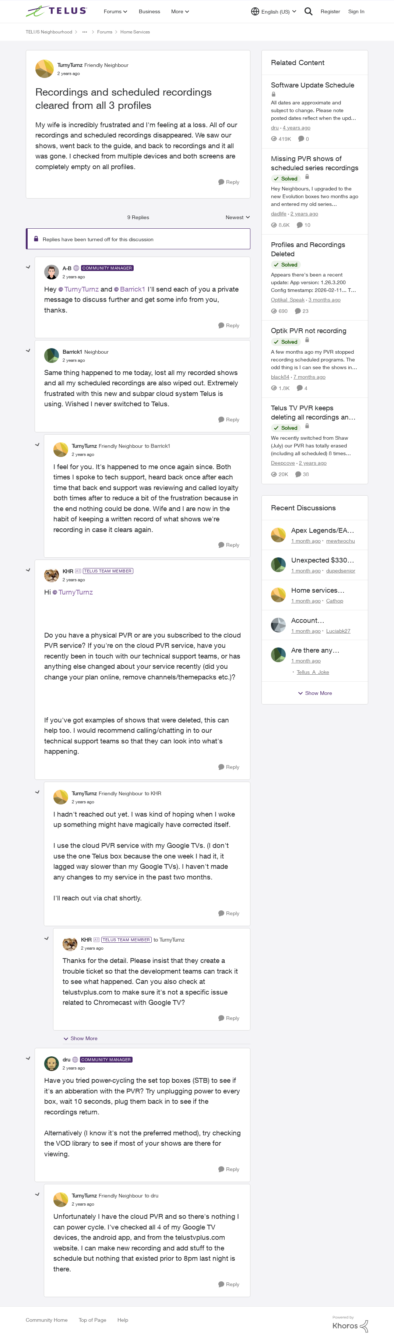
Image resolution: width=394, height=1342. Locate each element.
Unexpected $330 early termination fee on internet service (322, 560)
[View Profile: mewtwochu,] (278, 535)
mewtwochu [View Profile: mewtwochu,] (340, 540)
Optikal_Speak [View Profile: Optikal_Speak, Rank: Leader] (288, 299)
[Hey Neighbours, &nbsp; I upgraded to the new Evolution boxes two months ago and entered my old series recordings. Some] (315, 196)
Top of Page (92, 1320)
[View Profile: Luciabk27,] (278, 625)
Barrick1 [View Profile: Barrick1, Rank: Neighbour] (72, 352)
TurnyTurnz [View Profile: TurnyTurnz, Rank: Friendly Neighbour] (69, 65)
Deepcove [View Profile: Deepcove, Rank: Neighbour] (283, 463)
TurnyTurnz (81, 289)
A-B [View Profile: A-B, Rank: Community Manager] (67, 268)
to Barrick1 (157, 446)
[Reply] (229, 182)
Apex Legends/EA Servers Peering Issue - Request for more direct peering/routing (321, 530)
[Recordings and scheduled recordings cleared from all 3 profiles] (74, 277)
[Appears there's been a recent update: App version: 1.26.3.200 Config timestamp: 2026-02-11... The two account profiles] (315, 282)
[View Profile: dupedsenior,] (278, 564)
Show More (80, 1038)
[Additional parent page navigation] (84, 32)
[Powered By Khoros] (350, 1324)
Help (122, 1320)
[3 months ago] (323, 299)
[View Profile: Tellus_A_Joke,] (278, 654)
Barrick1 (133, 289)
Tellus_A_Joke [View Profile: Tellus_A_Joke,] (313, 672)
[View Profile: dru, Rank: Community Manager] (51, 1063)
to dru (151, 1195)
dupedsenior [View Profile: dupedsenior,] (340, 570)
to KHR (153, 793)
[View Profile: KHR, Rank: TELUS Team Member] (51, 575)
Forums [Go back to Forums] (104, 32)
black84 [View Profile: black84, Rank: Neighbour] (280, 377)
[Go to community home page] (57, 11)
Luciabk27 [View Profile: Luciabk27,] (338, 630)
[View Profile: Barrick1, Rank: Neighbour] (51, 355)
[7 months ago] (308, 377)
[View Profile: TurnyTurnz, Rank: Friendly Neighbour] (44, 69)
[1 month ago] (306, 540)
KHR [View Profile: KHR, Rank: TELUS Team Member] (68, 571)
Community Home (47, 1320)
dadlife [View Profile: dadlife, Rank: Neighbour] (278, 213)
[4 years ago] (295, 127)
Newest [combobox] (238, 217)
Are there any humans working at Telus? (321, 650)
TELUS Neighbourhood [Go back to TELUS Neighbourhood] (49, 32)
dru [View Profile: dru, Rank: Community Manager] (66, 1059)
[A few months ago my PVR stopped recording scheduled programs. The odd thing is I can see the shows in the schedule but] (315, 359)
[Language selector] (274, 11)
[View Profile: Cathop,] (278, 595)
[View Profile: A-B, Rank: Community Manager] (51, 272)
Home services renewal (314, 590)
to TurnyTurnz (169, 939)
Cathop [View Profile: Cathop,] (334, 600)
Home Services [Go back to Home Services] (135, 32)
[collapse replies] (28, 267)
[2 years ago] (303, 213)
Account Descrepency (311, 620)
